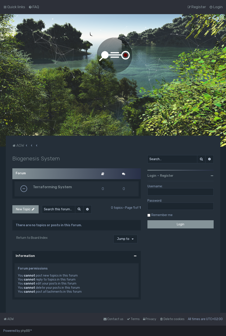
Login (151, 176)
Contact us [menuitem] (113, 319)
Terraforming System (52, 187)
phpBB (25, 331)
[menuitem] (33, 7)
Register (166, 176)
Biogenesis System (36, 158)
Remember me (162, 215)
